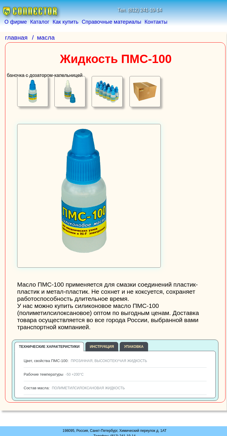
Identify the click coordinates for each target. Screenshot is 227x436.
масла (46, 37)
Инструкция (102, 347)
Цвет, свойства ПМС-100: (85, 361)
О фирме (15, 22)
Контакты (156, 22)
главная (16, 37)
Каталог (39, 22)
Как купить (65, 22)
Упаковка (134, 347)
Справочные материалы (111, 22)
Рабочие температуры (53, 374)
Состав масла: (74, 388)
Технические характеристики (49, 347)
